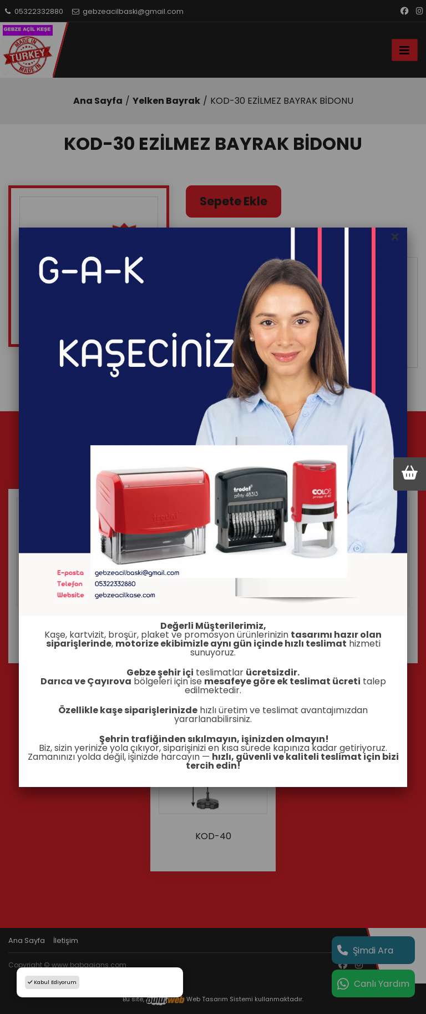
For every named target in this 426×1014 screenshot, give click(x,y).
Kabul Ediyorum (52, 982)
